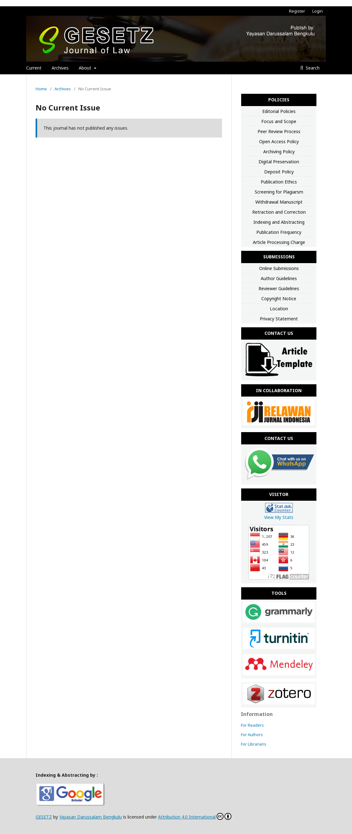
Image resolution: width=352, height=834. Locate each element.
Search (312, 68)
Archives (60, 68)
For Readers (252, 725)
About (86, 68)
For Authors (252, 734)
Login (317, 11)
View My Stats (278, 517)
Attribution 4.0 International (187, 817)
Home (41, 89)
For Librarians (253, 744)
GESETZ (44, 817)
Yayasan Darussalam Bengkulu (90, 817)
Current (34, 68)
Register (297, 11)
